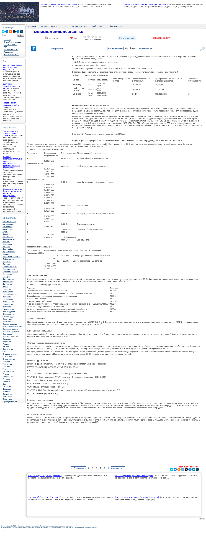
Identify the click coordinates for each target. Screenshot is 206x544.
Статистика (7, 356)
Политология (8, 321)
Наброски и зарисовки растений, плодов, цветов (146, 4)
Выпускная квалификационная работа (11, 86)
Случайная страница (12, 42)
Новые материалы (11, 55)
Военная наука (8, 239)
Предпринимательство (12, 326)
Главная (7, 40)
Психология (7, 339)
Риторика (6, 346)
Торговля (6, 366)
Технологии (7, 364)
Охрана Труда (8, 316)
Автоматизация (9, 222)
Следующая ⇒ (145, 48)
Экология (6, 391)
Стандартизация (9, 354)
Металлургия (8, 301)
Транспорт (6, 369)
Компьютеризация (10, 269)
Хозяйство (6, 386)
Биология (6, 234)
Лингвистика (7, 281)
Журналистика (8, 252)
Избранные (8, 52)
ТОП (5, 47)
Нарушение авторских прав (62, 527)
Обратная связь (10, 45)
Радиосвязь (7, 341)
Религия (5, 344)
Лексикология (8, 279)
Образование (8, 314)
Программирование (10, 331)
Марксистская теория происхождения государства (12, 67)
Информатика (8, 259)
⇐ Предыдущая (115, 48)
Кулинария (7, 274)
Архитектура (7, 229)
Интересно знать (11, 50)
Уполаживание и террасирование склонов (10, 133)
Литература (7, 284)
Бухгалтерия (7, 237)
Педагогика (7, 319)
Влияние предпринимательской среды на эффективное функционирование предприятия (13, 162)
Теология (6, 361)
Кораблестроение (10, 271)
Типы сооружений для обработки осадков (134, 475)
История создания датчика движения (44, 475)
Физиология (7, 376)
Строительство (8, 359)
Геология (6, 247)
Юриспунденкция (9, 401)
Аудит (4, 232)
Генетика (6, 242)
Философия (7, 379)
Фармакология (8, 371)
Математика (7, 291)
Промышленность (10, 336)
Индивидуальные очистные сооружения (58, 4)
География (7, 244)
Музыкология (8, 309)
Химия (5, 384)
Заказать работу (162, 38)
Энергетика (7, 399)
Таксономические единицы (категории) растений (137, 497)
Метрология (7, 304)
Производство (8, 334)
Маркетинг (6, 289)
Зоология (6, 254)
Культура (6, 276)
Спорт (5, 351)
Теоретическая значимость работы (11, 104)
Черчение (6, 389)
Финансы (6, 381)
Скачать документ (127, 38)
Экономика (7, 394)
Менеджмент (8, 299)
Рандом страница (49, 26)
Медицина (6, 296)
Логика (5, 286)
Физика (5, 374)
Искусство (6, 261)
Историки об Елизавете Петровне (43, 497)
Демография (7, 249)
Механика (6, 306)
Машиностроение (9, 294)
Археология (7, 227)
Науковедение (8, 311)
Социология (7, 349)
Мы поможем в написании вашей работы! (84, 527)
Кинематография (9, 266)
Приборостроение (10, 329)
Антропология (8, 224)
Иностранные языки (11, 256)
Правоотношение (9, 324)
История (6, 264)
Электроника (8, 396)
